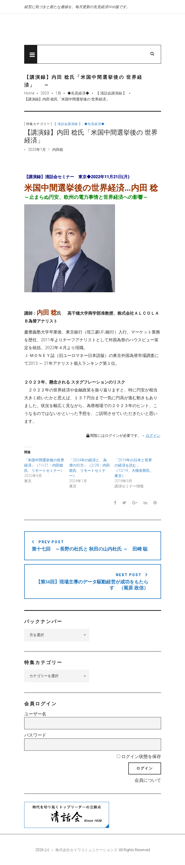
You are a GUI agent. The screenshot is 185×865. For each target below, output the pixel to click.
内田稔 (57, 149)
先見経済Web (77, 29)
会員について (148, 780)
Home (29, 93)
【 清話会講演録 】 (111, 93)
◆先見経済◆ (78, 93)
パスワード (35, 735)
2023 (45, 93)
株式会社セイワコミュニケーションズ (86, 850)
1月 (58, 93)
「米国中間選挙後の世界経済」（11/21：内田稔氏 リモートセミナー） (44, 465)
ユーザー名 (35, 714)
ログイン (153, 435)
